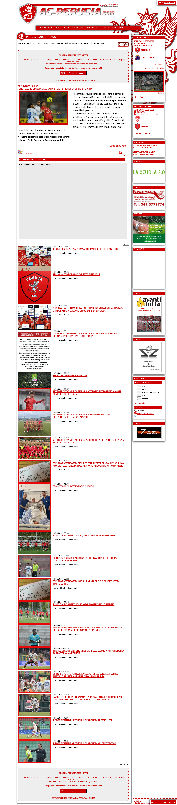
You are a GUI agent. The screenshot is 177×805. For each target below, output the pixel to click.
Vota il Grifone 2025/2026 (144, 155)
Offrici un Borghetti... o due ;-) (73, 73)
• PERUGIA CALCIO (45, 27)
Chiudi (123, 155)
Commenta (25, 153)
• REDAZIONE (78, 27)
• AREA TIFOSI (62, 27)
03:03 (139, 416)
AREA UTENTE (169, 3)
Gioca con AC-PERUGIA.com (144, 148)
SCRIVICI (90, 80)
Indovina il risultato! (142, 133)
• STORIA (105, 27)
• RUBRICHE (92, 27)
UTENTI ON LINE (168, 802)
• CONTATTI (117, 27)
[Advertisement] (142, 269)
